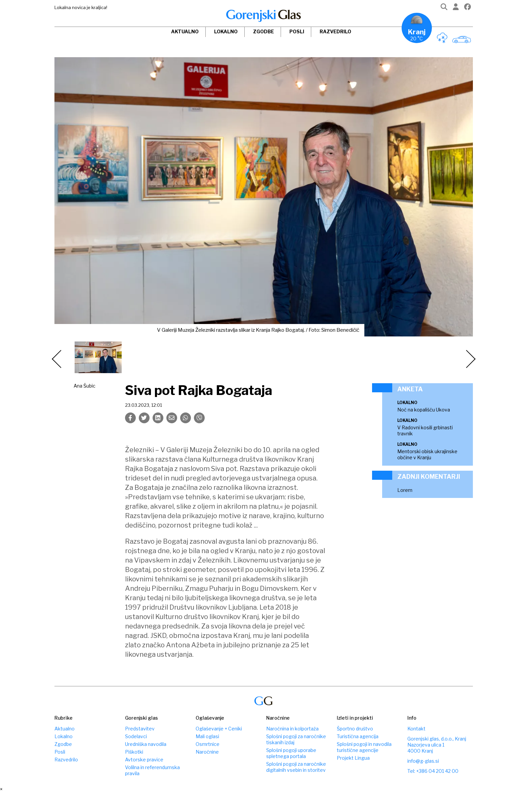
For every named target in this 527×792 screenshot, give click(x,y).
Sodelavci (136, 736)
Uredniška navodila (145, 744)
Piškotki (134, 752)
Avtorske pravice (144, 759)
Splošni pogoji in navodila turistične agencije (364, 747)
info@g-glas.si (423, 761)
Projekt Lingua (353, 758)
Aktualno (185, 31)
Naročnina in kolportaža (292, 728)
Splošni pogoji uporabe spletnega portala (291, 753)
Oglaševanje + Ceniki (219, 728)
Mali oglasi (207, 736)
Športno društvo (355, 728)
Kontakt (416, 728)
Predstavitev (140, 728)
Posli (296, 31)
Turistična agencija (357, 736)
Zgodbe (263, 31)
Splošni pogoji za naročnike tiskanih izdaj (296, 739)
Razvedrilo (335, 31)
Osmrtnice (207, 744)
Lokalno (226, 31)
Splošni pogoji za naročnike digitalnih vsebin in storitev (296, 767)
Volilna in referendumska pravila (152, 770)
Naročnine (207, 752)
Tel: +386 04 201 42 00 (432, 771)
